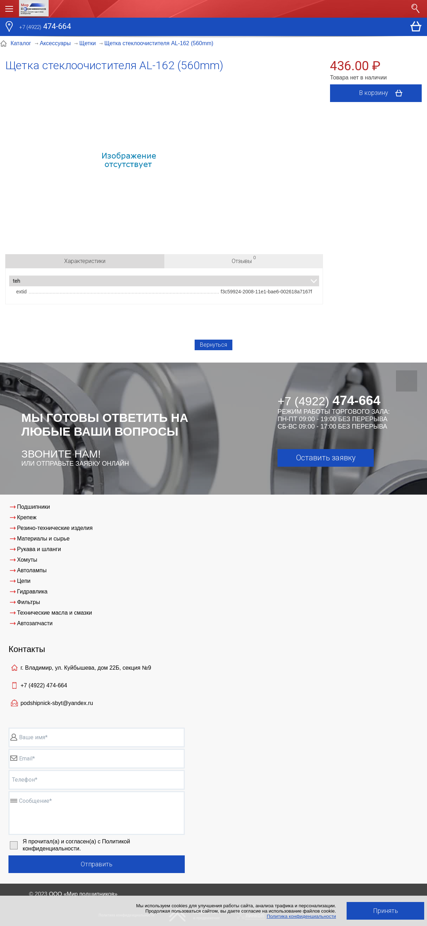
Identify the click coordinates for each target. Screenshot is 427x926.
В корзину (383, 93)
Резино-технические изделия (54, 528)
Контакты (26, 649)
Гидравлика (32, 592)
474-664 (45, 27)
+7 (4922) (43, 685)
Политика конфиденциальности (301, 916)
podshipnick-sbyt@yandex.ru (56, 703)
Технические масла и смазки (54, 613)
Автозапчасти (35, 623)
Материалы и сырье (43, 539)
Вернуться (213, 344)
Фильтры (28, 602)
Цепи (23, 581)
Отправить (96, 864)
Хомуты (27, 560)
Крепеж (26, 517)
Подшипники (33, 507)
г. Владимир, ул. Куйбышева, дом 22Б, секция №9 (85, 668)
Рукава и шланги (39, 549)
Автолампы (32, 570)
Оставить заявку (325, 457)
